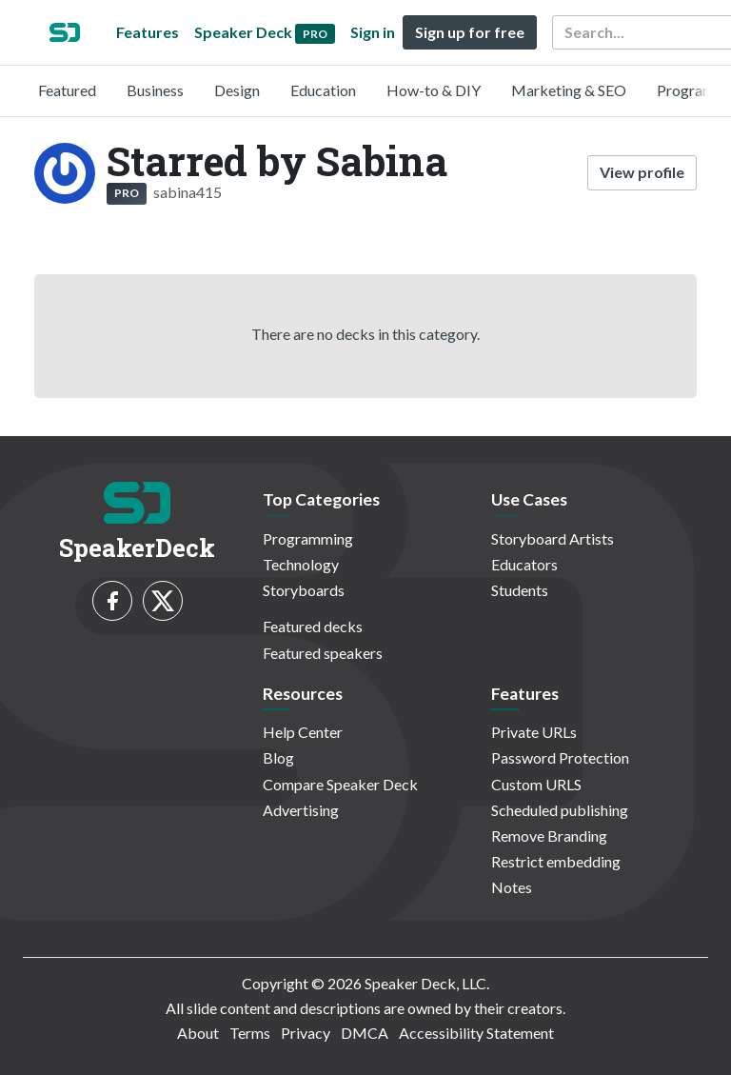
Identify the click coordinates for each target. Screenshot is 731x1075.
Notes (511, 887)
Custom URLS (536, 784)
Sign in (372, 32)
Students (519, 590)
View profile (642, 172)
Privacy (305, 1033)
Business (155, 90)
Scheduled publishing (559, 810)
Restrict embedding (556, 861)
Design (237, 90)
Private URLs (534, 732)
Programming (308, 538)
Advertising (301, 810)
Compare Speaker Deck (340, 784)
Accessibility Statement (476, 1033)
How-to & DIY (433, 90)
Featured (67, 90)
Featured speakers (323, 653)
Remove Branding (549, 835)
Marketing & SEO (568, 90)
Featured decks (313, 626)
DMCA (364, 1033)
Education (323, 90)
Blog (278, 757)
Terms (249, 1033)
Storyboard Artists (552, 538)
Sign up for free (469, 32)
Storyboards (304, 590)
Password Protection (560, 757)
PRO (126, 193)
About (198, 1033)
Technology (301, 564)
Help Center (303, 732)
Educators (524, 564)
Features (147, 32)
